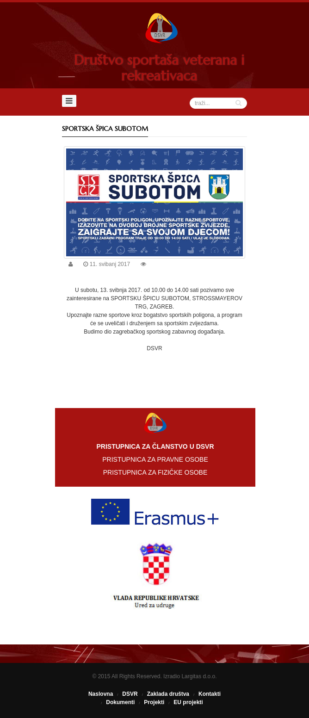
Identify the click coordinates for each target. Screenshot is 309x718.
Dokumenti (120, 702)
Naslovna (100, 694)
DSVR (129, 694)
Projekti (154, 702)
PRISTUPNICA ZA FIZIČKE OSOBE (155, 472)
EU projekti (188, 702)
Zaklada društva (168, 694)
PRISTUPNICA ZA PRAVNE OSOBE (155, 459)
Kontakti (209, 694)
